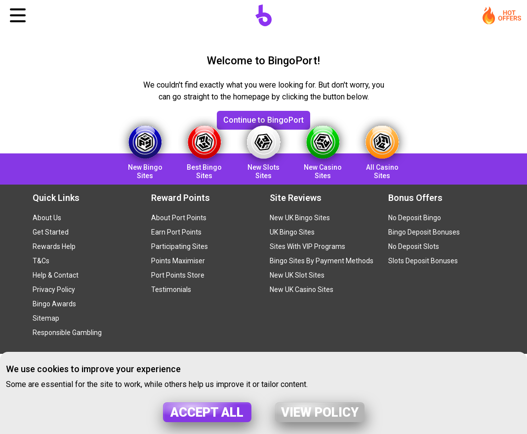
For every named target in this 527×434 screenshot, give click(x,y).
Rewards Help (54, 246)
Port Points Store (177, 275)
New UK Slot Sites (297, 275)
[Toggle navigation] (18, 15)
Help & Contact (56, 275)
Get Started (51, 232)
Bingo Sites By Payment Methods (321, 261)
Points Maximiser (178, 261)
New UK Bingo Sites (300, 218)
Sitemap (46, 318)
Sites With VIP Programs (307, 246)
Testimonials (171, 289)
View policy (320, 412)
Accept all (206, 412)
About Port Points (178, 218)
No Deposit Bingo (414, 218)
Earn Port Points (176, 232)
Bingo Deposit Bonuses (424, 232)
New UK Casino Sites (301, 289)
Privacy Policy (54, 289)
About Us (47, 218)
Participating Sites (179, 246)
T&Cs (41, 261)
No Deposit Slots (413, 246)
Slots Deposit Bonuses (423, 261)
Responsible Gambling (67, 333)
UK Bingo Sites (292, 232)
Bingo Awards (54, 304)
